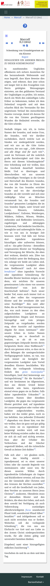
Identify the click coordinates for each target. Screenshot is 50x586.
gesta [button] (24, 371)
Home (7, 17)
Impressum (26, 576)
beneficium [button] (9, 271)
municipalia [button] (37, 371)
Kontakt (40, 576)
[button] (25, 26)
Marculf (17, 17)
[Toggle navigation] (6, 12)
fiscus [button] (28, 509)
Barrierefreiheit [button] (35, 582)
